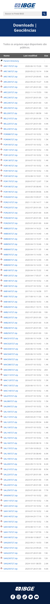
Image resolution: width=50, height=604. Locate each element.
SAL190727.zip (10, 458)
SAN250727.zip (10, 568)
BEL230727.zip (10, 129)
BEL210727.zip (10, 118)
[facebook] (13, 598)
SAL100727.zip (10, 411)
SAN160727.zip (10, 526)
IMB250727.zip (10, 333)
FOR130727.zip (10, 160)
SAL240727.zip (10, 485)
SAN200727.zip (10, 542)
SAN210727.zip (10, 547)
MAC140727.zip (11, 390)
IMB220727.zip (10, 317)
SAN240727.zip (10, 563)
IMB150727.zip (10, 286)
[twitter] (30, 598)
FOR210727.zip (10, 202)
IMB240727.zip (10, 328)
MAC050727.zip (11, 359)
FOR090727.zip (10, 139)
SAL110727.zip (10, 417)
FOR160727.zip (10, 176)
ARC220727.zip (10, 92)
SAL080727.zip (10, 401)
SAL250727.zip (10, 490)
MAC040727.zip (11, 354)
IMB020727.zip (10, 228)
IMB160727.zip (10, 291)
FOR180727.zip (10, 186)
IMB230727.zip (10, 322)
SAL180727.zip (10, 453)
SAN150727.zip (10, 521)
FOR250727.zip (10, 223)
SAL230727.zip (10, 479)
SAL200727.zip (10, 464)
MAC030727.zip (11, 348)
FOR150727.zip (10, 170)
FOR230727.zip (10, 212)
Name (7, 55)
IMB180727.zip (10, 301)
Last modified (30, 55)
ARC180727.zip (10, 71)
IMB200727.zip (10, 307)
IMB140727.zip (10, 280)
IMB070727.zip (10, 254)
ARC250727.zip (10, 108)
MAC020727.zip (11, 343)
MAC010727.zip (11, 338)
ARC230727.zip (10, 97)
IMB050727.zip (10, 244)
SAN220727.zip (10, 553)
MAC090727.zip (11, 369)
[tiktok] (24, 598)
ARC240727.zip (10, 102)
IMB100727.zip (10, 270)
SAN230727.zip (10, 558)
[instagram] (18, 598)
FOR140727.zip (10, 165)
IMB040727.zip (10, 238)
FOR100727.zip (10, 144)
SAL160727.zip (10, 443)
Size (46, 55)
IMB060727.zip (10, 249)
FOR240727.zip (10, 218)
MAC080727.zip (11, 364)
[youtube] (36, 598)
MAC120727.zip (11, 380)
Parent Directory (11, 60)
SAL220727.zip (10, 474)
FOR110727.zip (10, 149)
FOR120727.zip (10, 155)
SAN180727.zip (10, 537)
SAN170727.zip (10, 532)
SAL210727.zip (10, 469)
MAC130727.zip (11, 385)
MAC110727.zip (11, 375)
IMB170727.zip (10, 296)
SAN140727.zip (10, 516)
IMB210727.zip (10, 312)
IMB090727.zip (10, 265)
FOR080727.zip (10, 134)
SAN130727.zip (10, 511)
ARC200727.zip (10, 81)
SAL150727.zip (10, 437)
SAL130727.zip (10, 427)
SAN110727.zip (10, 500)
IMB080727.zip (10, 259)
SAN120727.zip (10, 506)
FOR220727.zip (10, 207)
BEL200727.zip (10, 113)
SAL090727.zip (10, 406)
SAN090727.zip (10, 495)
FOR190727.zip (10, 191)
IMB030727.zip (10, 233)
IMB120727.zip (10, 275)
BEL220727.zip (10, 123)
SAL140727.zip (10, 432)
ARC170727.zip (10, 66)
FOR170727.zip (10, 181)
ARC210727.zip (10, 87)
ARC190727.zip (10, 76)
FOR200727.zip (10, 197)
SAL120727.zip (10, 422)
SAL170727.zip (10, 448)
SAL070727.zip (10, 396)
